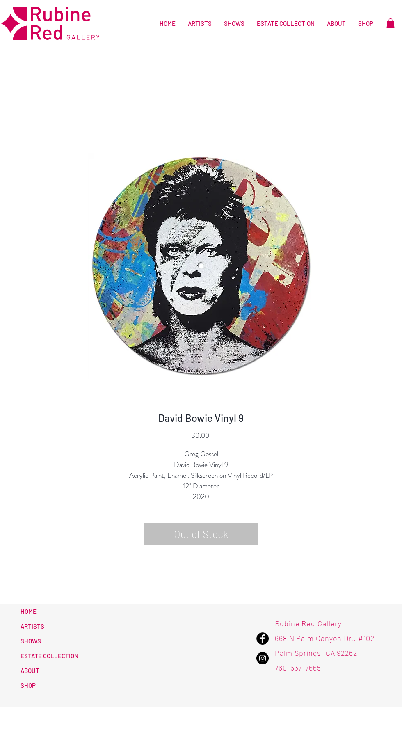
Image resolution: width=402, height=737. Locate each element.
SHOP (28, 685)
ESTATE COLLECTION (49, 655)
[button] (390, 23)
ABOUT (30, 670)
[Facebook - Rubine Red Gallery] (262, 638)
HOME (29, 611)
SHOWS (31, 641)
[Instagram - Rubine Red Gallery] (262, 658)
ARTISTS (32, 626)
